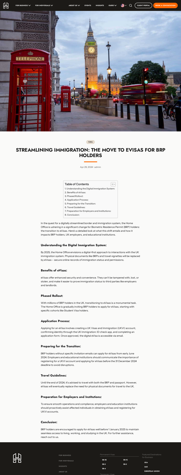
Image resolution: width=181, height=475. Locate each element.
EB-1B (104, 460)
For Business (23, 5)
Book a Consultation (165, 5)
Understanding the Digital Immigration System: (91, 188)
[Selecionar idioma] (123, 5)
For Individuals (44, 5)
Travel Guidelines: (76, 207)
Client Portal (143, 5)
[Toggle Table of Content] (112, 184)
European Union (152, 471)
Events (88, 5)
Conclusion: (73, 214)
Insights (100, 5)
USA (146, 462)
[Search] (131, 5)
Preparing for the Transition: (81, 203)
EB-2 (104, 464)
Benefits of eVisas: (76, 192)
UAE (146, 467)
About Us (74, 5)
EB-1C (125, 460)
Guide (113, 5)
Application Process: (77, 199)
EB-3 (125, 464)
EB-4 (104, 468)
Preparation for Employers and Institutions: (89, 211)
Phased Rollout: (75, 196)
